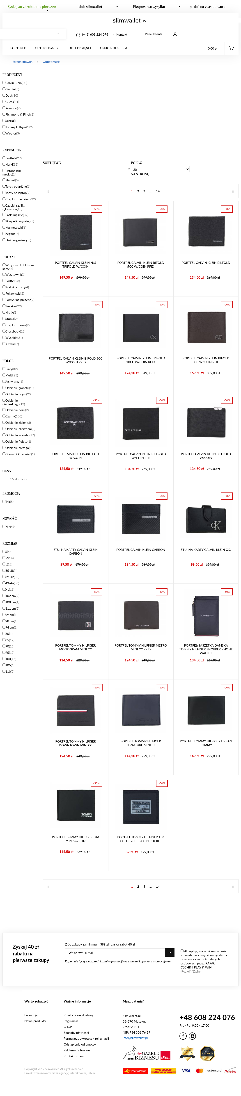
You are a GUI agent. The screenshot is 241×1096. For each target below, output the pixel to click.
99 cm (11, 615)
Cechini (12, 89)
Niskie (11, 312)
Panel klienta (154, 34)
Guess (12, 102)
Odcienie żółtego (18, 448)
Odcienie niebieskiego (13, 402)
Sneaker (13, 306)
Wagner (12, 133)
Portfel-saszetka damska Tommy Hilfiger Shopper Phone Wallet (206, 649)
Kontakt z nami (74, 1056)
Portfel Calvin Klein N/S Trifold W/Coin (75, 264)
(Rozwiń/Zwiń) (190, 971)
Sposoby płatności (76, 1032)
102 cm (12, 596)
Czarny (13, 416)
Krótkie (12, 344)
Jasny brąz (14, 381)
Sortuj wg (52, 163)
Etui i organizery (18, 240)
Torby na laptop (17, 193)
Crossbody (15, 331)
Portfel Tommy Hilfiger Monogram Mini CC (75, 647)
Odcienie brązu (18, 394)
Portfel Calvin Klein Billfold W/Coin (75, 456)
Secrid (11, 121)
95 (9, 652)
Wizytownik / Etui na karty (18, 267)
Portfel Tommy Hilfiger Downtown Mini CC (75, 743)
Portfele (13, 158)
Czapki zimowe (17, 325)
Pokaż (136, 163)
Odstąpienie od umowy (80, 1044)
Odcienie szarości (20, 435)
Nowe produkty (35, 1021)
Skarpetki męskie (19, 221)
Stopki (12, 319)
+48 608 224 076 (207, 1017)
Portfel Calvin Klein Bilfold (206, 262)
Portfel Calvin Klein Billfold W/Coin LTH (141, 456)
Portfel (12, 281)
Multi (11, 375)
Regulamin (71, 1021)
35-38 (11, 570)
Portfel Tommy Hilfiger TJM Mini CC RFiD (75, 839)
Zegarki (12, 234)
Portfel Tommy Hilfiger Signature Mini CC (140, 743)
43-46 (12, 583)
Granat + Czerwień (20, 454)
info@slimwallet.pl (135, 1038)
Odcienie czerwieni (20, 429)
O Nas (68, 1027)
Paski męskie (16, 215)
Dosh (11, 95)
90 (9, 646)
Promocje (30, 1015)
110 (9, 671)
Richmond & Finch (19, 114)
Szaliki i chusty (17, 287)
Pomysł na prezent (19, 300)
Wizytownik (15, 274)
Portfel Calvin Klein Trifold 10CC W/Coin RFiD (141, 360)
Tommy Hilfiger (19, 127)
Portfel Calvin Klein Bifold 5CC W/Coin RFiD (140, 264)
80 (9, 634)
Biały (11, 369)
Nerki (11, 164)
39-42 (12, 577)
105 (9, 665)
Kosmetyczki (15, 227)
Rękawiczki (14, 293)
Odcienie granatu (19, 388)
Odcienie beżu (17, 410)
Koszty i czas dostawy (79, 1015)
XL (9, 589)
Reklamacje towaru (77, 1050)
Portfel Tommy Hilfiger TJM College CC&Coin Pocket (140, 839)
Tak (9, 502)
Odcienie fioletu (18, 441)
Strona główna (23, 62)
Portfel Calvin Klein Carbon (140, 549)
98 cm (11, 621)
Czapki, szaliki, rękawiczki (13, 207)
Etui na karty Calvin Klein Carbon (75, 551)
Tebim (91, 1073)
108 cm (12, 602)
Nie (10, 527)
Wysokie (14, 338)
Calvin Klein (16, 83)
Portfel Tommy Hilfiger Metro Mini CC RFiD (141, 647)
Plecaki (12, 180)
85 (9, 640)
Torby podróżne (17, 186)
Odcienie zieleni (18, 422)
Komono (13, 108)
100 (10, 659)
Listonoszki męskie (11, 172)
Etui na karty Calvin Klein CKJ (206, 549)
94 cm (11, 627)
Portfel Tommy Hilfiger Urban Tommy (206, 743)
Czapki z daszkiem (20, 199)
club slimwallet (90, 6)
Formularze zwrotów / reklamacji (86, 1038)
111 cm (12, 608)
